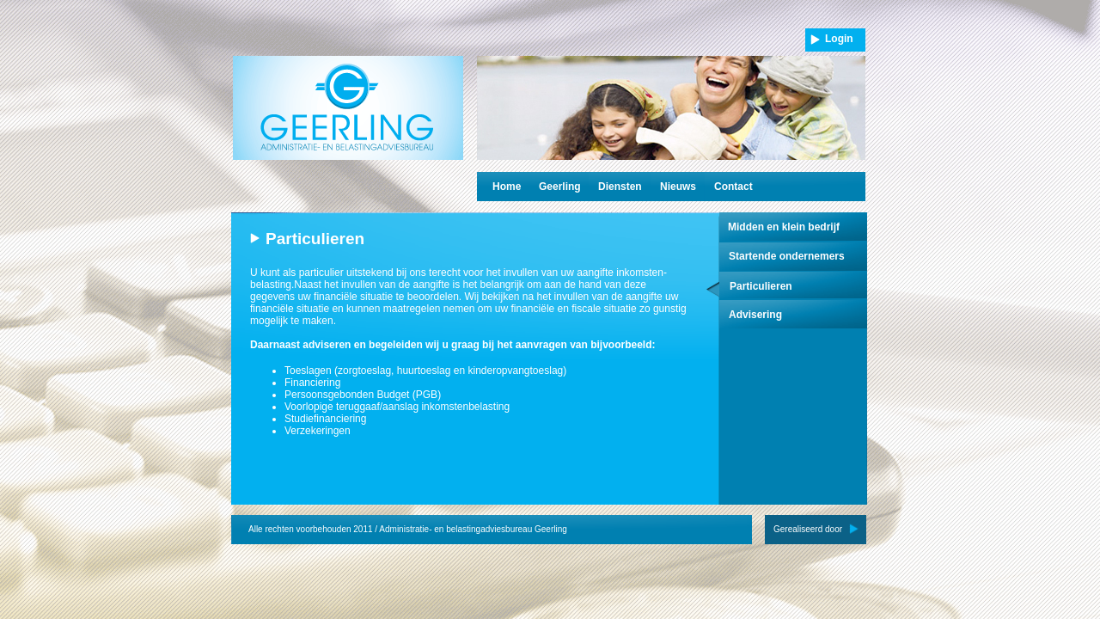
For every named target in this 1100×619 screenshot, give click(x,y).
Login (839, 39)
